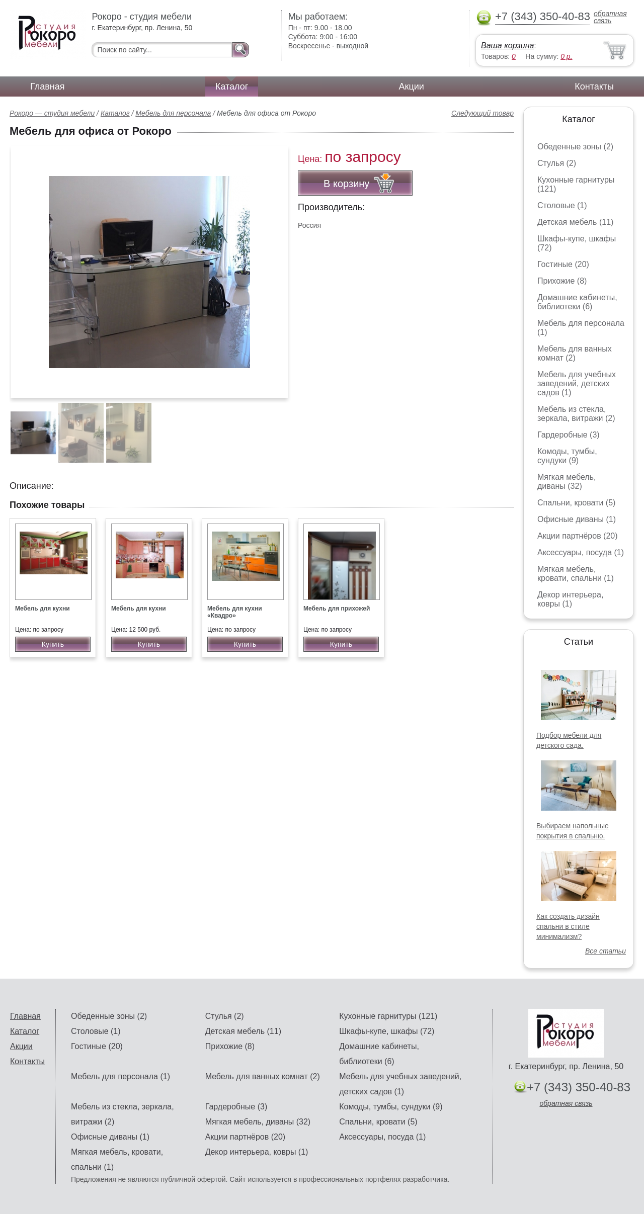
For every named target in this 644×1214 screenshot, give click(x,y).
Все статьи (605, 951)
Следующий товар (482, 113)
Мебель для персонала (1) (120, 1076)
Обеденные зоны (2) (575, 146)
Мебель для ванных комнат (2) (574, 353)
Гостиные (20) (563, 264)
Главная (47, 86)
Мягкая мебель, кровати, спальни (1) (575, 573)
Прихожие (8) (562, 281)
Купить (53, 644)
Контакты (594, 86)
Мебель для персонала (173, 113)
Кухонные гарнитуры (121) (388, 1016)
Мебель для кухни (42, 608)
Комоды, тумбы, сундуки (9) (567, 456)
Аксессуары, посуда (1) (580, 552)
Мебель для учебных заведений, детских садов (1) (576, 383)
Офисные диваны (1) (576, 519)
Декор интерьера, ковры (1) (570, 599)
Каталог (231, 86)
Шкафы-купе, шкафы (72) (386, 1031)
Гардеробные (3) (568, 434)
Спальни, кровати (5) (576, 502)
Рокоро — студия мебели (52, 113)
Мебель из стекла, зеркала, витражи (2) (576, 413)
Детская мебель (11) (575, 222)
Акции (411, 86)
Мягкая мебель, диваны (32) (566, 481)
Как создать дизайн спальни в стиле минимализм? (568, 926)
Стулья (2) (556, 163)
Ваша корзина (507, 45)
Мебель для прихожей (336, 608)
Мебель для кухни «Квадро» (234, 612)
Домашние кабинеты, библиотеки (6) (577, 302)
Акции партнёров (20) (577, 536)
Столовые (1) (562, 205)
